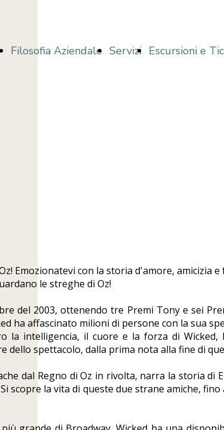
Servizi (125, 51)
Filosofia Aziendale (56, 51)
